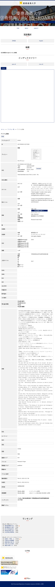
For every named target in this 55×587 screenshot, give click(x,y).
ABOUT (36, 28)
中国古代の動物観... (10, 540)
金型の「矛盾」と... (10, 538)
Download (39, 168)
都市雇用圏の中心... (10, 525)
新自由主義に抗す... (10, 530)
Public (3, 68)
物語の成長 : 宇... (9, 545)
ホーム (2, 129)
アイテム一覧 (10, 129)
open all (14, 64)
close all (41, 64)
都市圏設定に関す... (10, 527)
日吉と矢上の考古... (10, 543)
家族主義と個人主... (10, 542)
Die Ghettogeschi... (10, 529)
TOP (18, 28)
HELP (26, 28)
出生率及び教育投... (10, 532)
